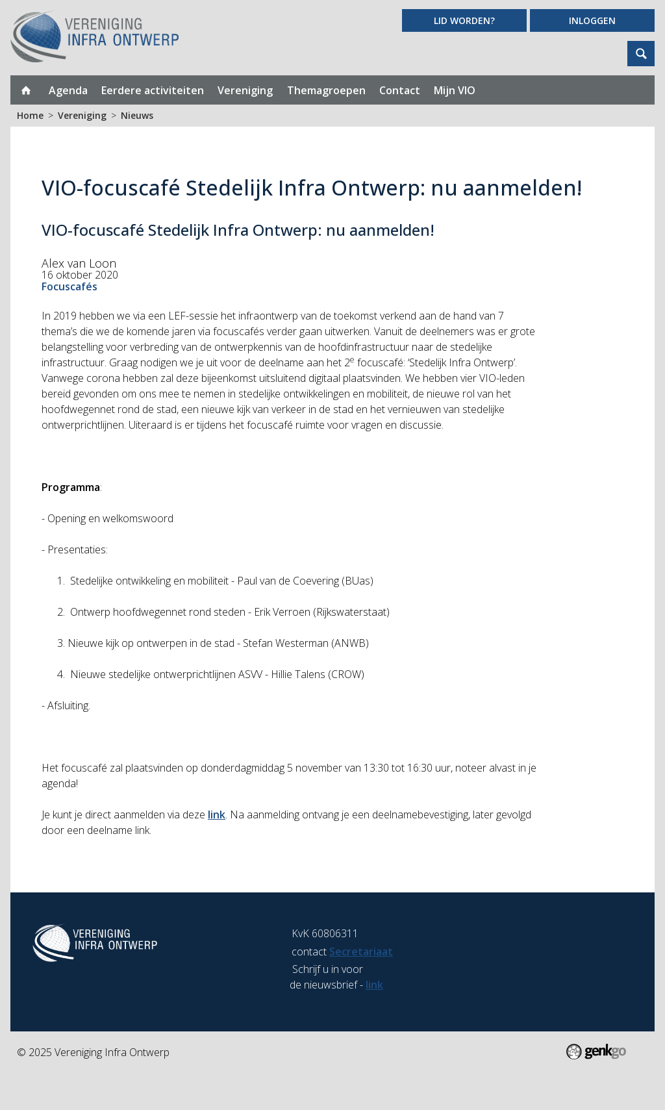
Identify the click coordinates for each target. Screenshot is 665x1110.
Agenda (68, 90)
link (216, 814)
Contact (399, 90)
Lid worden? (464, 20)
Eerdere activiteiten (152, 90)
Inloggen (592, 20)
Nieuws (137, 115)
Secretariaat (361, 951)
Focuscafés (69, 286)
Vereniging (245, 90)
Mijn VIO (454, 90)
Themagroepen (326, 90)
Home (26, 90)
